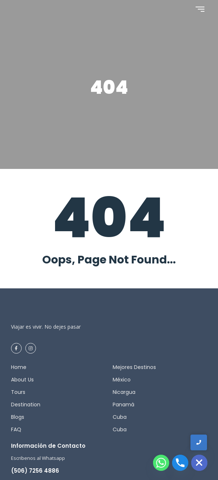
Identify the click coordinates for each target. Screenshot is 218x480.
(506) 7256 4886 (35, 471)
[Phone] (180, 463)
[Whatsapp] (161, 463)
